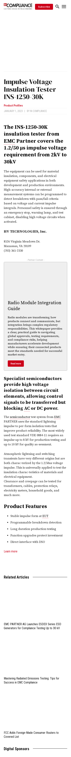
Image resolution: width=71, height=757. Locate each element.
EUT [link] (45, 516)
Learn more (10, 551)
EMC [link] (9, 141)
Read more (16, 363)
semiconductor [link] (20, 417)
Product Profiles (13, 105)
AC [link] (27, 408)
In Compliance (38, 111)
